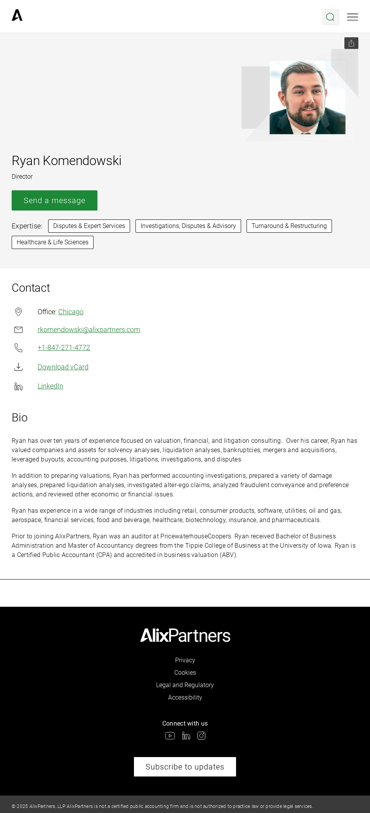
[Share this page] (351, 43)
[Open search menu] (331, 17)
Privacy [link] (185, 660)
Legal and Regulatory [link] (185, 685)
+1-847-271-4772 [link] (51, 347)
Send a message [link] (54, 200)
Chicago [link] (70, 312)
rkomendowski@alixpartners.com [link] (76, 330)
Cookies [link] (185, 672)
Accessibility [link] (185, 697)
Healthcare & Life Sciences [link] (53, 242)
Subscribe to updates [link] (185, 766)
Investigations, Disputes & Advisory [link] (188, 226)
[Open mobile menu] (352, 17)
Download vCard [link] (50, 367)
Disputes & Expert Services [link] (89, 226)
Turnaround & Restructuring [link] (289, 226)
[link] (17, 17)
